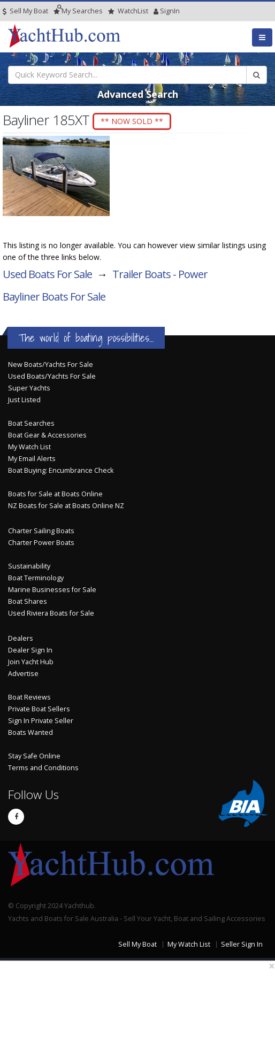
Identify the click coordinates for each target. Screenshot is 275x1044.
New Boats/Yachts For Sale (50, 364)
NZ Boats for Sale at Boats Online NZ (66, 505)
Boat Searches (31, 423)
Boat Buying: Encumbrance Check (60, 470)
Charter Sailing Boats (41, 530)
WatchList (128, 11)
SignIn (156, 11)
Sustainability (29, 566)
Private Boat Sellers (39, 708)
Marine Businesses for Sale (52, 589)
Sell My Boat (25, 11)
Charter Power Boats (41, 542)
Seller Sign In (242, 944)
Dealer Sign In (30, 650)
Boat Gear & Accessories (47, 435)
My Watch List (29, 446)
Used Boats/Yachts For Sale (52, 376)
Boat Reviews (29, 697)
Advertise (23, 673)
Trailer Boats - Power (160, 274)
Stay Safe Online (34, 756)
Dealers (20, 638)
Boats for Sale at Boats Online (55, 493)
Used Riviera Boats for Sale (51, 613)
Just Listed (24, 399)
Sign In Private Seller (40, 720)
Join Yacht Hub (31, 661)
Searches (78, 11)
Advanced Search (137, 94)
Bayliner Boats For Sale (54, 296)
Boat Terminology (36, 577)
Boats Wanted (30, 732)
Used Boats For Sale (47, 274)
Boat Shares (27, 601)
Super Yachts (29, 388)
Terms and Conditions (43, 767)
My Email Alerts (32, 458)
